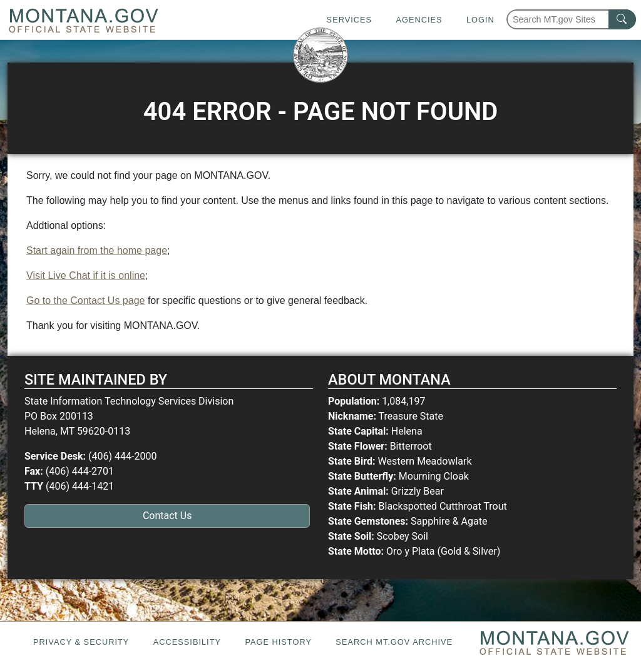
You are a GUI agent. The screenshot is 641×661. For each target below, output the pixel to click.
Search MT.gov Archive (394, 642)
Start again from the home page (96, 250)
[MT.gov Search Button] (622, 19)
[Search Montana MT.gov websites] (571, 19)
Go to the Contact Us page (85, 300)
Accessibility (187, 642)
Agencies (419, 19)
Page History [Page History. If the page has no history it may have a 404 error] (278, 642)
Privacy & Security (81, 642)
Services (349, 19)
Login (480, 19)
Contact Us (167, 516)
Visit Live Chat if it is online (85, 275)
